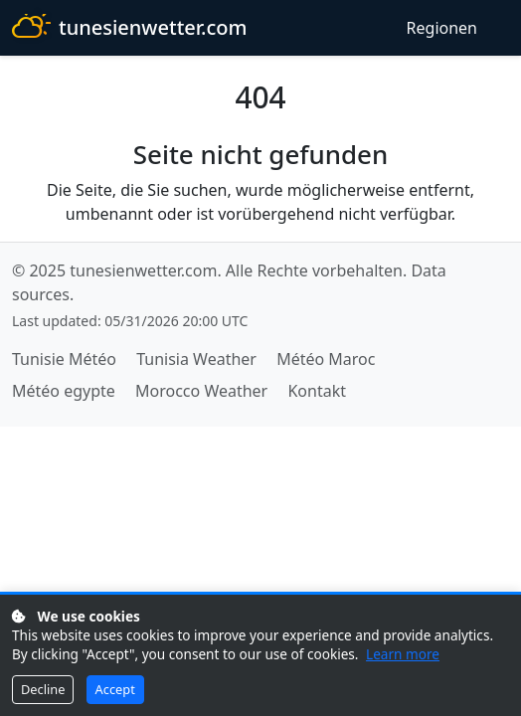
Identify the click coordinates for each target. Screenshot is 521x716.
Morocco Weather (201, 391)
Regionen (442, 28)
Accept (115, 689)
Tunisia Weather (196, 359)
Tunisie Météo (64, 359)
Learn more (402, 653)
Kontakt (316, 391)
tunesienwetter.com (129, 28)
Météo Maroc (325, 359)
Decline (43, 689)
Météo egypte (63, 391)
